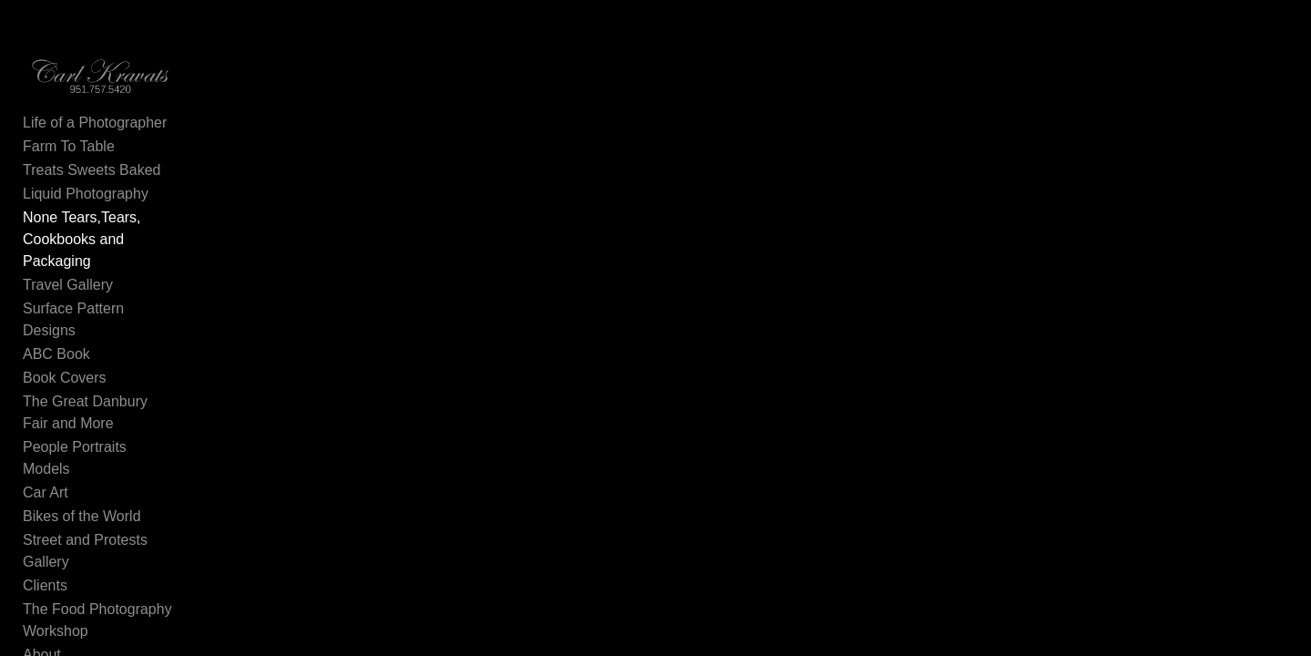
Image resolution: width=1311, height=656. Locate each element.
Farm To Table (69, 163)
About (42, 540)
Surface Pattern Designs (101, 304)
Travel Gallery (68, 280)
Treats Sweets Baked (91, 187)
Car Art (45, 422)
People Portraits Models (100, 398)
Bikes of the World (82, 446)
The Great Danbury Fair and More (132, 375)
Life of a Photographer (95, 140)
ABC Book (56, 327)
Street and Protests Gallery (110, 469)
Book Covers (65, 351)
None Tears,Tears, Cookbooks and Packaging (134, 245)
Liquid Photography (85, 211)
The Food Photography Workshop (132, 517)
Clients (45, 493)
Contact (48, 564)
